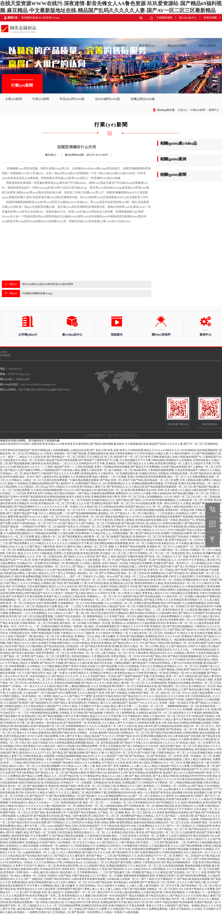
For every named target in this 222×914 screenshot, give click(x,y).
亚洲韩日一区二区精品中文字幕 (191, 855)
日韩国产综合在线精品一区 (70, 616)
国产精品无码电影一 (66, 493)
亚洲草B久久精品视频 (199, 842)
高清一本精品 (170, 520)
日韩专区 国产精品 (148, 566)
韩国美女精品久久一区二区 (89, 832)
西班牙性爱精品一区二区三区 (53, 653)
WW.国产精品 (147, 643)
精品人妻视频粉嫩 (40, 629)
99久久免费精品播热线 (154, 909)
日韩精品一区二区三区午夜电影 (35, 699)
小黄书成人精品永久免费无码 (111, 769)
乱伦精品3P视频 (203, 633)
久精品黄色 (141, 653)
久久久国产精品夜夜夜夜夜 (59, 569)
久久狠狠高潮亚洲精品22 (18, 533)
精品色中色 (12, 659)
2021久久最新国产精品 (92, 865)
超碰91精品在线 (146, 616)
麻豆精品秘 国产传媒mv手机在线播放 (38, 909)
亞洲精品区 (121, 613)
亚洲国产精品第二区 (205, 902)
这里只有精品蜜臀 (46, 603)
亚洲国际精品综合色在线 (121, 792)
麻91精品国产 (140, 663)
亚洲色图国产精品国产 (70, 889)
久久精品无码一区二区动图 (177, 596)
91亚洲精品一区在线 (98, 623)
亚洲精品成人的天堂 (121, 583)
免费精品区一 (16, 613)
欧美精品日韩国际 (201, 589)
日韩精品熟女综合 (19, 633)
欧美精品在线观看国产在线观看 (175, 516)
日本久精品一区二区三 (207, 809)
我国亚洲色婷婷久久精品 (148, 583)
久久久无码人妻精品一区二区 (69, 882)
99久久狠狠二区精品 (26, 500)
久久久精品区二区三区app (33, 486)
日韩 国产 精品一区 (91, 589)
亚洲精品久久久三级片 (130, 786)
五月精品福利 (51, 530)
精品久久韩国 (84, 679)
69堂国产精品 (47, 842)
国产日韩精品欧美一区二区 (139, 805)
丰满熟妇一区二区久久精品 (205, 550)
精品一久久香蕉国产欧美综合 (154, 792)
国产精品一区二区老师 (43, 832)
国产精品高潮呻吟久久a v (28, 506)
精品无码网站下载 (96, 792)
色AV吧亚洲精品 (158, 639)
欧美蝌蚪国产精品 (131, 815)
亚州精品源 (94, 722)
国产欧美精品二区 (139, 756)
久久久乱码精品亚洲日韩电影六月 (183, 599)
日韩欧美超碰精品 (172, 852)
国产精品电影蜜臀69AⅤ (150, 719)
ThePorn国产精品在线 (100, 882)
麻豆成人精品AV (49, 872)
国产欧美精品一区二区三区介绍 (199, 885)
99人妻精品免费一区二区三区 (202, 573)
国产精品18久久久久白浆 (96, 852)
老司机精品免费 (110, 742)
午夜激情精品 (14, 609)
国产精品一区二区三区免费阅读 (73, 699)
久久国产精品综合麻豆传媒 (193, 689)
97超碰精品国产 (52, 470)
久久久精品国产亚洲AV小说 (44, 859)
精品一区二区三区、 (154, 706)
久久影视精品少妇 (201, 563)
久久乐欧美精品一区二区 (96, 559)
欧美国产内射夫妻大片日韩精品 (76, 669)
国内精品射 (72, 563)
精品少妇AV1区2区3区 (140, 902)
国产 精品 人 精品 (106, 556)
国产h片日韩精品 (16, 586)
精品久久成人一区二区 (22, 766)
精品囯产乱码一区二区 (122, 606)
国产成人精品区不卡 (62, 483)
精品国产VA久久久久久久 (143, 702)
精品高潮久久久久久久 (193, 506)
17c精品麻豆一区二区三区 (140, 669)
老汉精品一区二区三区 (113, 553)
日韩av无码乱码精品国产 (85, 825)
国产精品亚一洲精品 (67, 589)
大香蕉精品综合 (151, 862)
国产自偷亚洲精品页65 (148, 852)
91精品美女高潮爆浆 (140, 563)
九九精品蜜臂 (188, 832)
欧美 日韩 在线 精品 (167, 722)
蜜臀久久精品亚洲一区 (94, 470)
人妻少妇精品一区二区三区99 (117, 653)
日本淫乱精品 (65, 832)
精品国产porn (26, 516)
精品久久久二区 (53, 776)
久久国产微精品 (165, 669)
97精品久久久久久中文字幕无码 (172, 779)
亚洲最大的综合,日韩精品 (153, 473)
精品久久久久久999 (151, 809)
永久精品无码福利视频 (35, 619)
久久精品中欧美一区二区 (84, 516)
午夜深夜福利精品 (114, 829)
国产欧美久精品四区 (23, 653)
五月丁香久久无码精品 (63, 573)
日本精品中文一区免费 (30, 563)
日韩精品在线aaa (72, 862)
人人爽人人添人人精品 (144, 766)
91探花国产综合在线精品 (82, 812)
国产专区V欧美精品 (22, 772)
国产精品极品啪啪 (74, 752)
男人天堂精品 (194, 553)
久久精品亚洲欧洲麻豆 (197, 609)
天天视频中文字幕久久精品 (94, 706)
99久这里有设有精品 (107, 530)
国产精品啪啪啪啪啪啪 (84, 513)
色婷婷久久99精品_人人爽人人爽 (123, 885)
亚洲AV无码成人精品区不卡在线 (118, 586)
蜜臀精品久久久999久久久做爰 (133, 493)
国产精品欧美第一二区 (173, 842)
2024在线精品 (188, 450)
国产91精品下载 (146, 752)
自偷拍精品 (182, 589)
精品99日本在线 (103, 663)
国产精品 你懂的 (18, 729)
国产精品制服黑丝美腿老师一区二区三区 (168, 486)
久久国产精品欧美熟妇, (129, 599)
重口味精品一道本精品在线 (46, 722)
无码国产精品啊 (75, 819)
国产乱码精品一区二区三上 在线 (187, 872)
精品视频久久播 (203, 792)
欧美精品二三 (151, 786)
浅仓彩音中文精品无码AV (107, 696)
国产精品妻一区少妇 (141, 769)
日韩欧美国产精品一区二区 (144, 692)
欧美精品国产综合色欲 (175, 536)
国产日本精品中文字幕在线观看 (24, 596)
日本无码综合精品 (98, 583)
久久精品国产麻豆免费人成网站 (123, 862)
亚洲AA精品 (101, 822)
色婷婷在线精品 (80, 656)
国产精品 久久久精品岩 (154, 872)
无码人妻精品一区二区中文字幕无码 (91, 520)
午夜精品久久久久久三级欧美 (77, 633)
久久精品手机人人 (100, 533)
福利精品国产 (120, 702)
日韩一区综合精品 (167, 689)
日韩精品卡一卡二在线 (54, 540)
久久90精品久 (14, 480)
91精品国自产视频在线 (207, 596)
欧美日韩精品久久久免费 (189, 805)
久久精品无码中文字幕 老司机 (82, 902)
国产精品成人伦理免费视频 (24, 540)
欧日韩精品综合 (50, 782)
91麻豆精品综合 (140, 579)
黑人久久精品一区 (44, 849)
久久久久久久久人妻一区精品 (61, 506)
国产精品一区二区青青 (17, 656)
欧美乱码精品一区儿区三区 (94, 709)
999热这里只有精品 (203, 716)
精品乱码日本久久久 (161, 653)
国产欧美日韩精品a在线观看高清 (143, 772)
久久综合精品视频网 (47, 766)
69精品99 (11, 805)
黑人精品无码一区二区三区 (104, 815)
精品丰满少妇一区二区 (13, 786)
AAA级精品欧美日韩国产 (189, 796)
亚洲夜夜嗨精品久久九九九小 (82, 726)
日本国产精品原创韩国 (173, 466)
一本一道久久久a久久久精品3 (38, 686)
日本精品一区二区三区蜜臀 (94, 526)
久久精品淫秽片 (186, 576)
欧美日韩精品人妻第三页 (91, 486)
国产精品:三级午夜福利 (73, 815)
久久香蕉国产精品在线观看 (130, 546)
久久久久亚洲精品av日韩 (47, 862)
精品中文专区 (109, 566)
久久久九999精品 (30, 583)
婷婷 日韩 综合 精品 (11, 553)
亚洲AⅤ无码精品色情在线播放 (112, 466)
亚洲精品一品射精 (188, 819)
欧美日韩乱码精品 (209, 862)
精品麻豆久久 (176, 789)
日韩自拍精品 (193, 789)
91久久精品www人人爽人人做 (77, 766)
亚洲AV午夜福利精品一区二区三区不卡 (33, 523)
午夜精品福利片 (18, 802)
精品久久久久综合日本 (33, 456)
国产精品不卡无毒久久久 (134, 742)
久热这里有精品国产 (186, 470)
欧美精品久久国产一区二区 (192, 513)
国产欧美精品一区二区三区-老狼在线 (187, 729)
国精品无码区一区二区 (90, 805)
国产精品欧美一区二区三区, (78, 769)
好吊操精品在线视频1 (43, 709)
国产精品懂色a (22, 739)
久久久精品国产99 (58, 829)
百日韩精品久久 (33, 453)
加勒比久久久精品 (209, 470)
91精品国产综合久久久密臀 (173, 766)
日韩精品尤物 (72, 789)
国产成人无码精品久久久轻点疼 (140, 746)
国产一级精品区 (33, 879)
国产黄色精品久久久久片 (163, 659)
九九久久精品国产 (87, 692)
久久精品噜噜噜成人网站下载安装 (23, 579)
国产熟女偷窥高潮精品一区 (64, 796)
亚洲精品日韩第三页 (167, 875)
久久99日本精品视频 (91, 603)
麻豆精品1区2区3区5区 (203, 543)
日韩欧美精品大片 (84, 845)
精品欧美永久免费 (46, 606)
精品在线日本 (35, 530)
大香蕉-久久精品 (131, 593)
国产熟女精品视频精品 (180, 626)
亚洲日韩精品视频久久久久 (19, 556)
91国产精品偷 (78, 453)
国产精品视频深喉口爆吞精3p (26, 463)
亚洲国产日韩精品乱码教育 (176, 533)
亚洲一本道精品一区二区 (197, 756)
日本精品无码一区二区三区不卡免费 (81, 839)
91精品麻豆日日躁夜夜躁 (184, 593)
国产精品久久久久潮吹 (141, 463)
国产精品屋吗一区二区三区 (96, 789)
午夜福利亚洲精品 (48, 559)
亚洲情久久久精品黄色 (203, 739)
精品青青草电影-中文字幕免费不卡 (31, 835)
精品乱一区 (170, 819)
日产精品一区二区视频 (110, 812)
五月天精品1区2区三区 (100, 456)
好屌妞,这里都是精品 (200, 526)
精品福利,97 (7, 576)
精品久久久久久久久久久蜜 (33, 805)
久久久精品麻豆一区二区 (140, 829)
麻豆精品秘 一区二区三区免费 (161, 480)
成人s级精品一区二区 (120, 470)
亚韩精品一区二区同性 (173, 786)
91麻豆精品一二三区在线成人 (158, 513)
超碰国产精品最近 (121, 536)
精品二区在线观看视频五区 (103, 626)
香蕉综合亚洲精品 (101, 643)
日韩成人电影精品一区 (57, 453)
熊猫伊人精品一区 (114, 649)
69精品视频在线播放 (169, 759)
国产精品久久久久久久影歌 (96, 682)
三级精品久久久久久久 (207, 626)
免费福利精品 (19, 882)
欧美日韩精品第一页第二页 (45, 895)
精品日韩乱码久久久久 (36, 762)
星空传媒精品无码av (96, 606)
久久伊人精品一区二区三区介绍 (182, 496)
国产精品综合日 (203, 473)
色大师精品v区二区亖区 (202, 686)
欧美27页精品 (137, 619)
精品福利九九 (115, 772)
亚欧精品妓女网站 (14, 573)
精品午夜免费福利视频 (28, 576)
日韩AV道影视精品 (25, 746)
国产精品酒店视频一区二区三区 (191, 493)
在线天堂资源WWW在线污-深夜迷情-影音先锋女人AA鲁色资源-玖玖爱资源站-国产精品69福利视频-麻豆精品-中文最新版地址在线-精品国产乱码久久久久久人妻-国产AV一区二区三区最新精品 (109, 444)
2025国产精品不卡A (69, 523)
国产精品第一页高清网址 (86, 912)
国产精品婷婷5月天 (123, 852)
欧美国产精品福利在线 (33, 496)
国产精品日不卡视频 (51, 663)
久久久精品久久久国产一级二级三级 (69, 613)
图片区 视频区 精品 (18, 832)
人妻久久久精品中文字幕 (196, 463)
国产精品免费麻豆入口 (22, 543)
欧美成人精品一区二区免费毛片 (198, 742)
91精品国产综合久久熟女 (188, 530)
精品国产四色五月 (67, 526)
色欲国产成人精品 (75, 593)
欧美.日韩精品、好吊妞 (84, 732)
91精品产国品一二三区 (148, 609)
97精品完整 (163, 643)
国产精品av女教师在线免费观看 (97, 493)
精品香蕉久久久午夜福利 (187, 712)
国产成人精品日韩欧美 (166, 776)
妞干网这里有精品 (21, 589)
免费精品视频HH (96, 689)
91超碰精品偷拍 (113, 805)
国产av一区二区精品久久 (181, 825)
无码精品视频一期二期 (125, 533)
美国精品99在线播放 (179, 682)
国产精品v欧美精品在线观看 (193, 879)
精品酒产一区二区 (43, 589)
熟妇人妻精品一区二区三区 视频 (94, 546)
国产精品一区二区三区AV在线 (113, 849)
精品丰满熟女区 (48, 500)
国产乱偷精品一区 (55, 649)
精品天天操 (187, 702)
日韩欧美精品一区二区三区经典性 (39, 623)
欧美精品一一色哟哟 (25, 912)
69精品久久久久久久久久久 (51, 543)
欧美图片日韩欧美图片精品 (54, 643)
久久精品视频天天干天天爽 (135, 460)
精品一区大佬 (121, 789)
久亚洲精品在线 (100, 656)
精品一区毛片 (27, 476)
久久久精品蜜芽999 (17, 895)
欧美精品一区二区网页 (39, 696)
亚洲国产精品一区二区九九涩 (17, 812)
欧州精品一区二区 (181, 643)
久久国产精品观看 (106, 666)
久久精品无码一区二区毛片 (120, 752)
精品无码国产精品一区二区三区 (178, 746)
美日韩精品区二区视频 (149, 819)
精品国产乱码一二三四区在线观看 (73, 466)
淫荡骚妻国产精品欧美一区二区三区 (42, 789)
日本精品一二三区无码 (13, 493)
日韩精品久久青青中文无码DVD (18, 865)
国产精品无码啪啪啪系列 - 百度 (180, 862)
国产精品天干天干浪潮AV (178, 809)
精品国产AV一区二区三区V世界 (132, 456)
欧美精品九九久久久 (41, 682)
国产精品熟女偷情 (75, 772)
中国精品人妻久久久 (99, 702)
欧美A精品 (115, 782)
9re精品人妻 (161, 453)
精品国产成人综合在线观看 (149, 729)
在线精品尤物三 (128, 566)
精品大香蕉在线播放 (121, 453)
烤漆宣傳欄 (210, 17)
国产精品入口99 (139, 500)
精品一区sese (106, 576)
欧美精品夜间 (89, 473)
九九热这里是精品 (116, 699)
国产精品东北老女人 (157, 895)
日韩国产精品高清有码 (57, 879)
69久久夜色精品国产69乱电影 (184, 736)
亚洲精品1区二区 (156, 546)
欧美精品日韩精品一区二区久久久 (51, 566)
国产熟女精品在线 (54, 646)
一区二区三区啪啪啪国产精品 (77, 530)
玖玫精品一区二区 (121, 802)
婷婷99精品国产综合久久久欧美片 (44, 593)
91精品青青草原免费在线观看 (88, 879)
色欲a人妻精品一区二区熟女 (30, 875)
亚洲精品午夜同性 (191, 636)
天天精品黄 (98, 699)
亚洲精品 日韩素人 (116, 463)
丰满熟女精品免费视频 (146, 603)
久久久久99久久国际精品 (38, 553)
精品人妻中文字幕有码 (178, 719)
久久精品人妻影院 (90, 563)
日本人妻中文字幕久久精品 (74, 736)
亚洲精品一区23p (84, 636)
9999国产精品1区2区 (127, 736)
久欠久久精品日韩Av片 (138, 869)
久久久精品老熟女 (33, 706)
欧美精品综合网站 (174, 839)
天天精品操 (170, 483)
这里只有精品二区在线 (115, 563)
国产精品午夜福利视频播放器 (184, 656)
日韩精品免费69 (166, 589)
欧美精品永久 (19, 639)
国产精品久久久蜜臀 (95, 909)
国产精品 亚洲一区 (110, 480)
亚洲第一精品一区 (169, 702)
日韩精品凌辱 (204, 825)
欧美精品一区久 (94, 885)
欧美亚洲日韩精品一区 (168, 463)
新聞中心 (214, 110)
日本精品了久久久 (95, 729)
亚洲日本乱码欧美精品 (191, 483)
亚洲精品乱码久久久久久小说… (172, 649)
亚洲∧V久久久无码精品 (42, 729)
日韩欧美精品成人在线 (164, 456)
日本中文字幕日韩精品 (76, 716)
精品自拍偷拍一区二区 (110, 659)
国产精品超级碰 (93, 712)
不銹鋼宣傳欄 (164, 17)
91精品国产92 (52, 706)
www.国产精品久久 (107, 842)
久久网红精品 (157, 646)
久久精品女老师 (23, 819)
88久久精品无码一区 (195, 852)
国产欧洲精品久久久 (168, 802)
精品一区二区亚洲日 (33, 460)
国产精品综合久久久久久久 (138, 696)
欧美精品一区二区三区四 (206, 682)
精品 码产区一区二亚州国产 (182, 899)
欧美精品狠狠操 (56, 496)
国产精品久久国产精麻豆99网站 (22, 470)
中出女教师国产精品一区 (119, 609)
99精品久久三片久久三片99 (157, 530)
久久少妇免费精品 (36, 613)
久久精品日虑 (136, 486)
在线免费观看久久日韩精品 (25, 666)
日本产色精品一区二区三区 (172, 829)
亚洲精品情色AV (192, 579)
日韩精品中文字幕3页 (80, 543)
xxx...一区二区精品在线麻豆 (44, 626)
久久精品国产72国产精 (115, 756)
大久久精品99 (103, 633)
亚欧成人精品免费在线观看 (68, 799)
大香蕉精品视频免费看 (161, 470)
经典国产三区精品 (10, 686)
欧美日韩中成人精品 (137, 762)
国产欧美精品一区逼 (40, 759)
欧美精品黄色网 (89, 553)
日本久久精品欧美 (42, 739)
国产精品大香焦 (153, 599)
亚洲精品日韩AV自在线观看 (91, 739)
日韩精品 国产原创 (52, 583)
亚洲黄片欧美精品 (141, 526)
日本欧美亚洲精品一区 (149, 673)
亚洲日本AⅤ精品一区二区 (205, 556)
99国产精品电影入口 (83, 875)
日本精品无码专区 (50, 869)
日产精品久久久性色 (113, 762)
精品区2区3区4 (186, 659)
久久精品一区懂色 (111, 912)
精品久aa (58, 696)
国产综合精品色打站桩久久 (37, 855)
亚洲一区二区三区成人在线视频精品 (142, 496)
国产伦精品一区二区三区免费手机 (50, 656)
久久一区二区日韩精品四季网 (63, 905)
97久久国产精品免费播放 (82, 540)
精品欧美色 (140, 470)
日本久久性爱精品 (128, 666)
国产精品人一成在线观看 (86, 566)
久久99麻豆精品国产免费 (112, 639)
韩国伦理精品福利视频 (189, 782)
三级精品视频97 (122, 663)
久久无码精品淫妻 (64, 749)
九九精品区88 (24, 815)
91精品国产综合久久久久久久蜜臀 (60, 473)
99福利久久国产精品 (59, 875)
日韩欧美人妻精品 (123, 520)
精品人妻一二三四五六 (71, 606)
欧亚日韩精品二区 (54, 563)
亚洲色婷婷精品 (156, 799)
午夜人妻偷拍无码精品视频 (49, 819)
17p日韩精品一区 (66, 842)
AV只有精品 (182, 543)
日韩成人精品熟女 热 (52, 902)
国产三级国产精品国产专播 (21, 513)
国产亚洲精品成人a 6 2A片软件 (170, 559)
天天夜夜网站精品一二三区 (92, 872)
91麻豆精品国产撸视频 (104, 809)
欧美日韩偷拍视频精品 (162, 500)
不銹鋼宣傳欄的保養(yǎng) (37, 293)
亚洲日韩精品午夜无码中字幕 (45, 639)
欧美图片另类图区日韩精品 (136, 779)
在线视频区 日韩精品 (31, 569)
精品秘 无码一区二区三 (179, 859)
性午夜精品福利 (111, 779)
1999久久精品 (69, 706)
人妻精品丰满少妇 (67, 709)
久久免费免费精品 (197, 476)
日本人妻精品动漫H (191, 480)
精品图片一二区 (42, 799)
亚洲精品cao (118, 623)
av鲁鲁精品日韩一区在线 (25, 669)
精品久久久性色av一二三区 (44, 802)
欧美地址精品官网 (67, 865)
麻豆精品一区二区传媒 (73, 623)
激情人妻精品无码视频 (117, 839)
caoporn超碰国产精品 (58, 825)
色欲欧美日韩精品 (109, 569)
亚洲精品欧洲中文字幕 (113, 902)
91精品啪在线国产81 (190, 456)
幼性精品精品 (202, 516)
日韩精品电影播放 (125, 819)
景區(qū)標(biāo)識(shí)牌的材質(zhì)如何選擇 (47, 284)
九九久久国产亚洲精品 (89, 503)
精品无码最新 (31, 845)
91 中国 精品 (193, 892)
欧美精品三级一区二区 (180, 623)
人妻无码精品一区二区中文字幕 (161, 885)
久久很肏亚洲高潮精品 (165, 812)
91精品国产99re (61, 759)
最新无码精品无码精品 (142, 613)
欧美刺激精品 (145, 649)
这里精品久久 (14, 845)
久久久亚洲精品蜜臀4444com (114, 796)
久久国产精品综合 (176, 646)
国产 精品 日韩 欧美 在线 (104, 450)
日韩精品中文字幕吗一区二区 (39, 526)
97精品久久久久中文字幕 (134, 626)
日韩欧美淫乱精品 (146, 606)
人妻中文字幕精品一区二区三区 (145, 553)
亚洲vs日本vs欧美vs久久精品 (173, 490)
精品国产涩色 (100, 679)
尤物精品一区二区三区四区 (161, 889)
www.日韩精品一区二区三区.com (148, 789)
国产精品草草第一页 (36, 719)
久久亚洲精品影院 (156, 682)
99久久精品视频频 (195, 673)
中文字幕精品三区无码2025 (64, 719)
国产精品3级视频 (52, 716)
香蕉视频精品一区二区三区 (15, 599)
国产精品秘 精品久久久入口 (80, 659)
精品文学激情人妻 (157, 540)
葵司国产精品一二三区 (99, 855)
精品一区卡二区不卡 (15, 626)
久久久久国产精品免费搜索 (186, 845)
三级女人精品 (190, 759)
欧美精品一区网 (13, 872)
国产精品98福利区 (149, 586)
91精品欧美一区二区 (49, 899)
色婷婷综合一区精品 (20, 862)
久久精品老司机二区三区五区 (145, 633)
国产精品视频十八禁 (75, 583)
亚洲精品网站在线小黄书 (105, 496)
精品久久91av (151, 450)
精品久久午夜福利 (121, 709)
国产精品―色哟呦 (189, 905)
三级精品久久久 (36, 905)
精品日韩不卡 (105, 892)
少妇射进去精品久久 (172, 586)
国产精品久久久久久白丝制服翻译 (75, 849)
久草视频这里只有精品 (135, 845)
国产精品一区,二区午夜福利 (74, 500)
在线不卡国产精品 (132, 480)
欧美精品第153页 (31, 716)
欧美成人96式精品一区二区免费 (146, 835)
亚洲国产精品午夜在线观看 (112, 859)
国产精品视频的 (135, 636)
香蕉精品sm (202, 520)
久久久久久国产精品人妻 (191, 882)
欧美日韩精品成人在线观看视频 (50, 450)
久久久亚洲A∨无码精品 (95, 619)
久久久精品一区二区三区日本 (52, 516)
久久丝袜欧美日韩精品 (204, 619)
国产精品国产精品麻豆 (206, 486)
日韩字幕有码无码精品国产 (15, 450)
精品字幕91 (166, 566)
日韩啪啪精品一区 (68, 603)
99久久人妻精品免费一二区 (54, 513)
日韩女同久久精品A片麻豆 (39, 792)
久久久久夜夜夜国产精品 (180, 869)
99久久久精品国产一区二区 (183, 546)
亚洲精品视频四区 (116, 865)
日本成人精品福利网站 (127, 892)
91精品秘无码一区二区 (63, 805)
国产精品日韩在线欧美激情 (166, 732)
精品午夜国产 (31, 473)
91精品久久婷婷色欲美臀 (140, 722)
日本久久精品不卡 (196, 839)
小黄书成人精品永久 (37, 573)
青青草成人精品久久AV (155, 593)
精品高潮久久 (68, 872)
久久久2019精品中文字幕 (49, 659)
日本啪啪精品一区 (129, 809)
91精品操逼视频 (52, 809)
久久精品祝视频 (119, 619)
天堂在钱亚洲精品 (37, 586)
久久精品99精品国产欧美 (197, 772)
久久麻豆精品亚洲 (151, 892)
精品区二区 (92, 742)
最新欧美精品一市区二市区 (119, 719)
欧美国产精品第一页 (139, 559)
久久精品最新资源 (159, 845)
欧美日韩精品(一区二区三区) (80, 639)
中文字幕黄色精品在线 (144, 686)
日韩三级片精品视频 (133, 889)
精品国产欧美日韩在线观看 (62, 460)
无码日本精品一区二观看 (141, 689)
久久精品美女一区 (108, 473)
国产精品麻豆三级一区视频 (124, 872)
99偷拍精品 (27, 659)
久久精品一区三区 (190, 616)
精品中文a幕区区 (65, 546)
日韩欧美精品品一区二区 (171, 752)
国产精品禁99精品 (16, 859)
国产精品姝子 (89, 796)
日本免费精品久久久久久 (151, 825)
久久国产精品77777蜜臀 (77, 696)
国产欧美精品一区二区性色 (166, 756)
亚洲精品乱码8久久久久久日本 (162, 636)
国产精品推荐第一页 (74, 722)
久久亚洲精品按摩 (81, 476)
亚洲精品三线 (158, 626)
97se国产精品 (119, 559)
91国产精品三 (11, 583)
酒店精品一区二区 (87, 573)
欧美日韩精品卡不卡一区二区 (155, 855)
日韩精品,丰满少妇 (156, 619)
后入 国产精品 (54, 752)
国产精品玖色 (71, 776)
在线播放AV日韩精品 (201, 849)
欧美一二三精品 (13, 762)
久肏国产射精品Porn (131, 629)
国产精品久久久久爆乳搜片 (69, 855)
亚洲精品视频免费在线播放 (147, 483)
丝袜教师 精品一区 (179, 619)
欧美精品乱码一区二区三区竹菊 (57, 503)
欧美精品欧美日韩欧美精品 (59, 579)
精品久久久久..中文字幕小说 (25, 809)
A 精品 (175, 506)
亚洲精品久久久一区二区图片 (86, 829)
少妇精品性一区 (74, 646)
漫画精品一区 (105, 513)
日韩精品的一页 (49, 845)
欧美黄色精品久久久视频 (76, 895)
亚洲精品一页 (120, 633)
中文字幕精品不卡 (165, 879)
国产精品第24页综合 (133, 523)
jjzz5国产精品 (195, 786)
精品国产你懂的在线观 (130, 556)
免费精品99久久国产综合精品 (167, 573)
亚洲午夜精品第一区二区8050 (185, 540)
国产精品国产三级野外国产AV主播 (98, 460)
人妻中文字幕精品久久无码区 (185, 909)
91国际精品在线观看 (45, 533)
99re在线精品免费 (145, 503)
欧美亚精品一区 (37, 829)
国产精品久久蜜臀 (32, 776)
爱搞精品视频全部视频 (198, 865)
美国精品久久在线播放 (179, 460)
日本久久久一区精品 (147, 739)
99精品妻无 (202, 659)
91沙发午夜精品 (80, 643)
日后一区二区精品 (71, 909)
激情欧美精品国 (165, 805)
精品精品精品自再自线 (133, 799)
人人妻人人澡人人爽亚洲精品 (64, 852)
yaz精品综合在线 (79, 450)
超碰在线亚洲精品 (144, 822)
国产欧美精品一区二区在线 (64, 619)
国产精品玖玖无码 (149, 533)
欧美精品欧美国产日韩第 (169, 699)
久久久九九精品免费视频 (141, 589)
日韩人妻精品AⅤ (143, 709)
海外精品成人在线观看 (126, 882)
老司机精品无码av (205, 749)
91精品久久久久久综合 (89, 749)
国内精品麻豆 (22, 726)
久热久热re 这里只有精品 (33, 742)
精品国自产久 (187, 520)
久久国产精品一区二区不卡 (72, 550)
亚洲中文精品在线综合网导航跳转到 (58, 779)
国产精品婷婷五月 (41, 702)
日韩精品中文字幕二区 (17, 722)
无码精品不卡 (171, 633)
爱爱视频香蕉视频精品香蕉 (139, 875)
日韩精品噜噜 (190, 732)
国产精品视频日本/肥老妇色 (43, 786)
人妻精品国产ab (212, 456)
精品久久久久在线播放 (87, 762)
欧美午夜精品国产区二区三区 (48, 726)
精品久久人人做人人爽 (115, 776)
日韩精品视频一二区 (114, 589)
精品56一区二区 (47, 865)
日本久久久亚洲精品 (151, 666)
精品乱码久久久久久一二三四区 (35, 466)
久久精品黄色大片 (10, 460)
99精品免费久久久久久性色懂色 (175, 679)
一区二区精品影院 (174, 553)
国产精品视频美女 (72, 536)
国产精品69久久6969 (193, 629)
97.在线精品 (21, 483)
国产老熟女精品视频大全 (114, 516)
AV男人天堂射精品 (110, 746)
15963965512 (212, 510)
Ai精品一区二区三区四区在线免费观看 (45, 480)
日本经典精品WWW (143, 802)
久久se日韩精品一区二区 (118, 603)
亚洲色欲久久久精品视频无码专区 (146, 623)
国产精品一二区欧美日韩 (179, 815)
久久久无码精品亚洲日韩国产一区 (110, 686)
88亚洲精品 (158, 869)
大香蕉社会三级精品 (118, 579)
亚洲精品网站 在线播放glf (23, 842)
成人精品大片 (153, 523)
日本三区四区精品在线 (198, 696)
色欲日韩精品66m (85, 859)
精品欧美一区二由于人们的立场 (118, 726)
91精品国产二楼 (23, 636)
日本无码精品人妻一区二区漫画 (147, 859)
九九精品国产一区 (33, 692)
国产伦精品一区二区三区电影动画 (100, 523)
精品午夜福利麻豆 (191, 802)
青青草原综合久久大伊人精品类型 (36, 889)
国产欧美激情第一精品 (70, 729)
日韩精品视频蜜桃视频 (68, 756)
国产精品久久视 (95, 752)
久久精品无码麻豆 (179, 453)
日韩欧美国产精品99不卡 (190, 669)
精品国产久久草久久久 (30, 520)
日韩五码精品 (211, 782)
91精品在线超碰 (148, 759)
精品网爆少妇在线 (182, 792)
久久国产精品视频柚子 (204, 453)
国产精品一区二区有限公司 (173, 606)
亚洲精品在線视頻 (39, 483)
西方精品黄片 (19, 829)
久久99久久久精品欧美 (143, 516)
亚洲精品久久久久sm (21, 849)
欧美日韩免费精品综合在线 (140, 490)
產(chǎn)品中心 (187, 17)
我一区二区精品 (162, 506)
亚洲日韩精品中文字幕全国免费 (126, 905)
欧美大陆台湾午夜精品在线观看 (86, 609)
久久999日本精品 (143, 453)
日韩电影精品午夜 (49, 839)
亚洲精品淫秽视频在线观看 (195, 722)
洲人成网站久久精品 (135, 659)
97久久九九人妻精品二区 (70, 792)
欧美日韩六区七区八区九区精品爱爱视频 (30, 616)
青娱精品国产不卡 (191, 769)
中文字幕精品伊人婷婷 (135, 716)
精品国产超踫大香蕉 (71, 786)
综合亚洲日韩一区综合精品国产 (109, 895)
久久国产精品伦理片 (33, 673)
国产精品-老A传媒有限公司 (51, 812)
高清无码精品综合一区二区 (179, 583)
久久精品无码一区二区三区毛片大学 (170, 716)
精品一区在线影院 (90, 779)
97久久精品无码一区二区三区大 (146, 865)
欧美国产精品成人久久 (138, 506)
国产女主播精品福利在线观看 (102, 799)
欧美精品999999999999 (193, 776)
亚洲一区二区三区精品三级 (100, 786)
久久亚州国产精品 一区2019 (120, 616)
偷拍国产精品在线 (108, 732)
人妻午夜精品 (126, 842)
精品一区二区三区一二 (96, 802)
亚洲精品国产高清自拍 (57, 520)
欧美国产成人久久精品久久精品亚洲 (65, 596)
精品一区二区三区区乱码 (135, 573)
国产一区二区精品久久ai (84, 576)
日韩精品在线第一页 (181, 473)
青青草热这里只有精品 (40, 493)
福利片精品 (122, 500)
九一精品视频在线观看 (182, 639)
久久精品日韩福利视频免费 (46, 490)
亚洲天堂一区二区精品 (160, 569)
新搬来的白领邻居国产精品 (54, 732)
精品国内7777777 (211, 789)
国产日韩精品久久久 (58, 822)
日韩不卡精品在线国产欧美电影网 (173, 902)
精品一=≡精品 (31, 872)
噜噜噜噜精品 (94, 616)
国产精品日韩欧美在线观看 (67, 835)
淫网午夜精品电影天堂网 (45, 633)
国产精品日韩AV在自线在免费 (28, 822)
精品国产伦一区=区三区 (76, 899)
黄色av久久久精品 (27, 732)
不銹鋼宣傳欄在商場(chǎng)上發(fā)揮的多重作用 (45, 17)
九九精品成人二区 (93, 862)
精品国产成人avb (172, 772)
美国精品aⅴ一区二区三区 (102, 596)
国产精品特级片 (193, 523)
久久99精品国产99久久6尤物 (124, 909)
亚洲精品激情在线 (98, 453)
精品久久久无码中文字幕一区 (104, 593)
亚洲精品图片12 (131, 782)
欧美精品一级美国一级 (74, 626)
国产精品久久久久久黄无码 (79, 556)
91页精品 (131, 649)
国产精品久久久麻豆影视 (78, 663)
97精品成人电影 (204, 679)
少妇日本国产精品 (14, 646)
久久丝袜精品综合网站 (111, 506)
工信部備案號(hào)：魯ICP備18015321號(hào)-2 (111, 435)
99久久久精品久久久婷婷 (174, 739)
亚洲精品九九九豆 (64, 679)
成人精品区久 (55, 892)
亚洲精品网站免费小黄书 (161, 576)
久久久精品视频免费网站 (14, 629)
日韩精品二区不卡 (153, 815)
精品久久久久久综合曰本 (63, 586)
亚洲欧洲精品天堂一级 (196, 762)
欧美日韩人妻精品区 (18, 749)
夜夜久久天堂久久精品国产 (161, 905)
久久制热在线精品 (64, 739)
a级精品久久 (66, 845)
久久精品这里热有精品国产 (147, 839)
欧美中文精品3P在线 (78, 496)
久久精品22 (6, 899)
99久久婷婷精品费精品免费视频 (67, 742)
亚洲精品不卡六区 (130, 530)
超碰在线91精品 (30, 869)
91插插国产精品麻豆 (61, 762)
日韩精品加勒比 (13, 706)
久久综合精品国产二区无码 (138, 550)
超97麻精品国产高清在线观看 (31, 510)
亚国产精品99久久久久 (141, 699)
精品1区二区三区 (170, 692)
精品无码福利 (200, 835)
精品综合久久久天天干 (32, 752)
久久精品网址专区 (167, 613)
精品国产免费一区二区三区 (118, 503)
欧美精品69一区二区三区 (147, 536)
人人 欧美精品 (114, 832)
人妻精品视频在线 (79, 686)
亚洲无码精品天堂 (172, 609)
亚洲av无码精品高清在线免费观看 (146, 476)
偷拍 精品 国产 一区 (25, 899)
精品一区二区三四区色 (138, 812)
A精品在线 (112, 729)
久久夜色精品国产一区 (122, 739)
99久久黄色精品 (109, 629)
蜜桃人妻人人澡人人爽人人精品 (102, 889)
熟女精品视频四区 (207, 450)
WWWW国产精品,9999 (153, 656)
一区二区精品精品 (87, 569)
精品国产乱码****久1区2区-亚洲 (18, 559)
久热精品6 (142, 712)
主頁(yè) (182, 110)
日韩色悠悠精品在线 (204, 649)
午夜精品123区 (197, 536)
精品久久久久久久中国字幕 (105, 716)
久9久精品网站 (34, 646)
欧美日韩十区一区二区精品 (166, 579)
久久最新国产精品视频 (175, 849)
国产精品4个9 (186, 613)
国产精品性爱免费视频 (167, 769)
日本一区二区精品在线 (49, 556)
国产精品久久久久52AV (65, 676)
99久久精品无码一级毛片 (51, 746)
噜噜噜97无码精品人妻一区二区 (85, 649)
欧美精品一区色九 (27, 839)
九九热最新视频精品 (194, 603)
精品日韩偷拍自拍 (29, 782)
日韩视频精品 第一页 (203, 766)
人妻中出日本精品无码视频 (186, 663)
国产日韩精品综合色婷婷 (168, 726)
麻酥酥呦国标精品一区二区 (183, 706)
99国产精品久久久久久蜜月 (21, 643)
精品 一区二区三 (176, 476)
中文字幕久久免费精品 (40, 885)
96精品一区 (67, 859)
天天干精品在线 (110, 825)
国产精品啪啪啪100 (92, 719)
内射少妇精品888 (161, 493)
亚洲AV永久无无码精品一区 (54, 912)
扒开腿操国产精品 (137, 639)
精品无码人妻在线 (133, 832)
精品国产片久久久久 (103, 736)
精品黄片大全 (202, 709)
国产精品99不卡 (121, 526)
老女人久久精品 (116, 689)
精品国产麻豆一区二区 (205, 503)
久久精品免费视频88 (167, 616)
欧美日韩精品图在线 (40, 882)
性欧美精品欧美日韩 (11, 792)
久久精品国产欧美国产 (17, 702)
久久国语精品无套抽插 (98, 835)
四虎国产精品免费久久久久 (181, 799)
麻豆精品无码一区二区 (111, 490)
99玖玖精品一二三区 (147, 842)
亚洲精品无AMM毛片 (108, 845)
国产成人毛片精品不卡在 (189, 566)
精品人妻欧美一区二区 (48, 536)
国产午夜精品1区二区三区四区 (158, 882)
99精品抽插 (158, 460)
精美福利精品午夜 (71, 802)
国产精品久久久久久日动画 (185, 895)
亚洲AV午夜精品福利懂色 (21, 779)
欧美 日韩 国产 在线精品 (113, 692)
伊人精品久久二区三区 (22, 606)
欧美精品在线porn (125, 673)
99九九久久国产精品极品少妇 (80, 490)
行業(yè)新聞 (198, 110)
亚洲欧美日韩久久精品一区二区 (130, 646)
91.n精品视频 (130, 912)
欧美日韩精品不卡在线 (24, 503)
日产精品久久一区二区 (128, 513)
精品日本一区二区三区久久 (199, 726)
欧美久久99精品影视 (131, 450)
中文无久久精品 (86, 842)
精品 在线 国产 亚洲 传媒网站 (113, 766)
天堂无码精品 (157, 676)
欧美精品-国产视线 (189, 812)
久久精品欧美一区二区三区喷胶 (194, 500)
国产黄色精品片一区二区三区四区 (66, 456)
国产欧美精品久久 (117, 486)
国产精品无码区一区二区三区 (162, 832)
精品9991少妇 (128, 825)
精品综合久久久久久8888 (169, 696)
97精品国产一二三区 (18, 709)
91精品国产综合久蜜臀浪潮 (60, 692)
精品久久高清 (99, 869)
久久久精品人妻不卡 (113, 722)
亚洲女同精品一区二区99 (125, 656)
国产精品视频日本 (10, 716)
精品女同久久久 (91, 756)
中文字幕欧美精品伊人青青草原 (50, 599)
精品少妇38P (145, 726)
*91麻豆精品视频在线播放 (84, 480)
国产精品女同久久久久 (126, 643)
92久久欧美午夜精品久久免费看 (197, 889)
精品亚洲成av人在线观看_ (29, 649)
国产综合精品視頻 (150, 596)
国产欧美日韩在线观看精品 (177, 749)
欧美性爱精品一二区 (55, 463)
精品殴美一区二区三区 (97, 536)
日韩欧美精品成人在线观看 (38, 756)
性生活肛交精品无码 (102, 613)
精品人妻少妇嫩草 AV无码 (110, 636)
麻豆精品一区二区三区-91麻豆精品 (53, 636)
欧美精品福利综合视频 (148, 520)
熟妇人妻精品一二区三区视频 (109, 476)
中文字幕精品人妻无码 (202, 559)
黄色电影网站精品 (33, 609)
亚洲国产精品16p (96, 772)
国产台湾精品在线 (109, 573)
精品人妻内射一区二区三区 (128, 682)
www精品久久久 (170, 450)
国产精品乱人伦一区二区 (49, 772)
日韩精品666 (100, 782)
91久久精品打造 (88, 506)
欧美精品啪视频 (174, 865)
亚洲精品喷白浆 (129, 473)
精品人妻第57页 (13, 756)
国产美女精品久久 (88, 586)
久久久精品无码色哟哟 (86, 629)
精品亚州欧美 (97, 550)
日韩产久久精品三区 (199, 646)
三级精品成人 (49, 669)
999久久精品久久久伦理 (62, 486)
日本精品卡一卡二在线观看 (76, 782)
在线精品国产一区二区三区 (80, 892)
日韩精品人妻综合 (184, 653)
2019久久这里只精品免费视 (197, 692)
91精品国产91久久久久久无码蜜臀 (173, 709)
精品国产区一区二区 (160, 712)
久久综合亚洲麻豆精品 (200, 752)
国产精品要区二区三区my (172, 686)
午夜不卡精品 (113, 550)
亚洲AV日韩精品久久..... (55, 576)
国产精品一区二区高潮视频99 (44, 769)
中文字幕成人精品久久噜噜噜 (104, 510)
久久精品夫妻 (14, 692)
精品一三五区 (119, 835)
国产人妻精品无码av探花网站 (53, 476)
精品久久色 (186, 633)
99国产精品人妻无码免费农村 (69, 702)
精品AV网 (62, 686)
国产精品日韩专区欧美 (98, 646)
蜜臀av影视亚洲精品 (120, 822)
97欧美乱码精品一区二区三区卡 (35, 679)
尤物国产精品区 (194, 699)
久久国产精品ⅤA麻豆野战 (39, 546)
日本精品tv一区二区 (11, 473)
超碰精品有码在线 (62, 629)
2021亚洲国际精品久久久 (116, 483)
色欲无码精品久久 (40, 676)
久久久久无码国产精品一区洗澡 (98, 676)
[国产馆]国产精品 (184, 569)
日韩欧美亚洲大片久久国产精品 (162, 629)
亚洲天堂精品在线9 (15, 736)
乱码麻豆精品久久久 (103, 500)
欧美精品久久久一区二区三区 (181, 666)
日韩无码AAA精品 (82, 822)
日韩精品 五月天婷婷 (71, 712)
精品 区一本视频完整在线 (109, 669)
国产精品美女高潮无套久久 (70, 689)
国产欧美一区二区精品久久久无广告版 (166, 556)
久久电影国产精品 (128, 596)
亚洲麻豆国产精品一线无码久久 (171, 563)
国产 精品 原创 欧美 (140, 776)
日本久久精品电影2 (42, 749)
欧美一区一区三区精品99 (143, 543)
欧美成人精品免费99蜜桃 (99, 819)
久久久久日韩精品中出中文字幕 (86, 463)
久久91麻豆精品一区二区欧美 (171, 550)
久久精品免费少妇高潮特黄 (73, 533)
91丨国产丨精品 (145, 879)
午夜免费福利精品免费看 (44, 712)
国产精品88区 (116, 869)
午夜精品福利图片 (196, 586)
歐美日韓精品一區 (173, 673)
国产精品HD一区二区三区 (91, 579)
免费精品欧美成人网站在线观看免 (36, 550)
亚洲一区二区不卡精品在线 (181, 676)
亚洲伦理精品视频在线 (153, 736)
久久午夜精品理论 (90, 776)
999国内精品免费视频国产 (146, 849)
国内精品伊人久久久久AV (164, 742)
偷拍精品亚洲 (210, 712)
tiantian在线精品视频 (41, 689)
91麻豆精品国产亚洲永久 (205, 490)
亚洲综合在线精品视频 (67, 682)
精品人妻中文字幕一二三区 (126, 706)
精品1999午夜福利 (171, 603)
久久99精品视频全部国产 (56, 666)
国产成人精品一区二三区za (130, 576)
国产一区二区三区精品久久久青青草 (153, 796)
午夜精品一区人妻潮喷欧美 (119, 712)
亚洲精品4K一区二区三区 (134, 732)
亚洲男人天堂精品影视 (66, 553)
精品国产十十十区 (108, 540)
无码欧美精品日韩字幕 (133, 569)
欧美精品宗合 (166, 543)
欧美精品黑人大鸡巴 (202, 779)
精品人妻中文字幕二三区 (31, 825)
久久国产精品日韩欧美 (84, 759)
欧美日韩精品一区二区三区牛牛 (68, 510)
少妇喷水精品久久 (78, 673)
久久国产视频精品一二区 (147, 749)
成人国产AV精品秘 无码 (33, 892)
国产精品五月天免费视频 (145, 466)
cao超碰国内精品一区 (34, 852)
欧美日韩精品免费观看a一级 (22, 902)
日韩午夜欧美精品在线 (133, 540)
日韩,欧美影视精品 (174, 892)
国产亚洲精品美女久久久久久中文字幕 (143, 899)
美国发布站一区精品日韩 (179, 510)
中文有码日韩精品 (21, 799)
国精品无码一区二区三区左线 (172, 822)
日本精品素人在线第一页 (120, 879)
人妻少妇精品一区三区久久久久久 (118, 759)
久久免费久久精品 (70, 559)
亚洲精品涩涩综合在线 (94, 905)
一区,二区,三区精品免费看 (15, 490)
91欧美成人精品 (71, 470)
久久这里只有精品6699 (179, 835)
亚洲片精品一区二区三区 (85, 653)
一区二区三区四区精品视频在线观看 (143, 510)
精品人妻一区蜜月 (56, 673)
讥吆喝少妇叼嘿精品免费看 (82, 746)
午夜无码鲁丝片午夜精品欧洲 (169, 526)
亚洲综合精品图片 (172, 523)
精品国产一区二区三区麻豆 (140, 679)
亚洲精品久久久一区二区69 (166, 762)
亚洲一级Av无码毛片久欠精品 (174, 503)
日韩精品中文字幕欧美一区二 (158, 782)
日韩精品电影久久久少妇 (117, 749)
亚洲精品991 (117, 679)
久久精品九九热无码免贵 (76, 809)
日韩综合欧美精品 (159, 663)
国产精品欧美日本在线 (46, 815)
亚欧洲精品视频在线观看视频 (111, 543)
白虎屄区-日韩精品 (56, 609)
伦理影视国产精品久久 (88, 483)
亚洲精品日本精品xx (101, 673)
